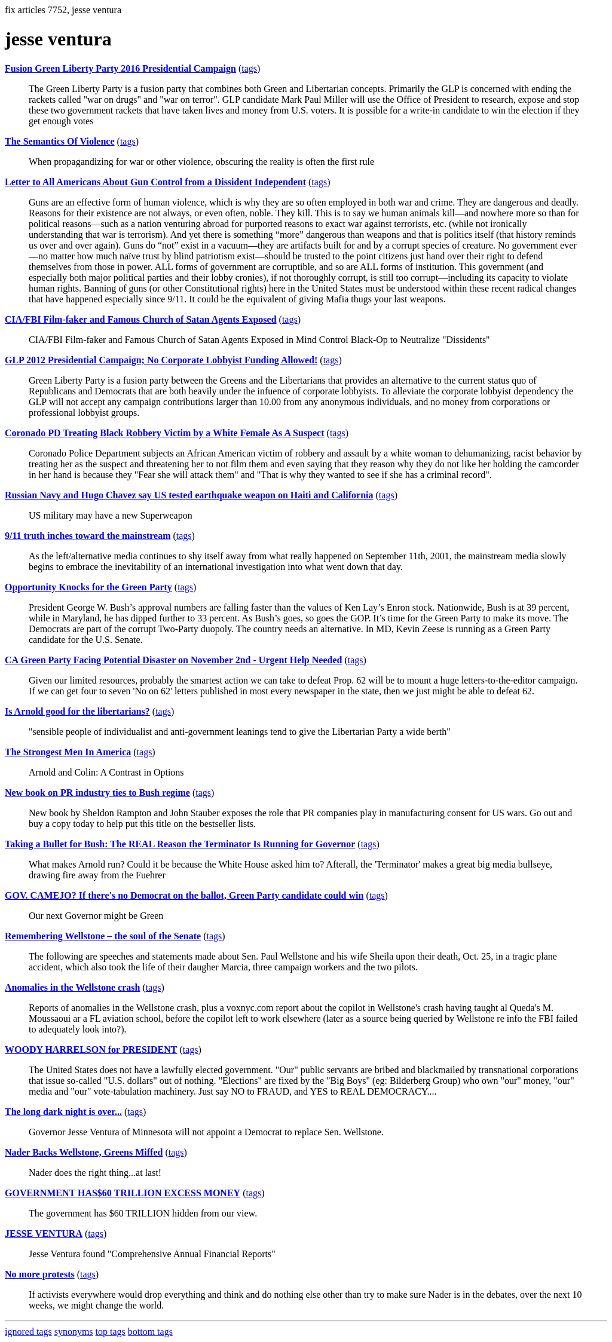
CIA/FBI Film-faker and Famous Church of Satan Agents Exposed (141, 319)
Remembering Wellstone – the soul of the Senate (103, 936)
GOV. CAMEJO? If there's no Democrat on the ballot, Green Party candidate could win (184, 895)
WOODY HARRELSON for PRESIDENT (91, 1049)
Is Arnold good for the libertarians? (77, 711)
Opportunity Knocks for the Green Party (88, 587)
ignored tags (28, 1331)
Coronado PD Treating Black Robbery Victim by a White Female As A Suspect (165, 433)
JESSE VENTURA (43, 1233)
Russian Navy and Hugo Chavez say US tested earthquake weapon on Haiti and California (189, 495)
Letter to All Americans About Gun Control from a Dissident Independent (155, 182)
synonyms (73, 1331)
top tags (111, 1331)
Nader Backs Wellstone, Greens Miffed (84, 1152)
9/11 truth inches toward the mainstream (87, 536)
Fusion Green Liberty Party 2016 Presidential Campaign (120, 68)
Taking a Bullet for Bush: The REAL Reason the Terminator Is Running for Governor (180, 844)
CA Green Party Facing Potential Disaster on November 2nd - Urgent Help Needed (173, 660)
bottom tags (150, 1331)
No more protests (40, 1274)
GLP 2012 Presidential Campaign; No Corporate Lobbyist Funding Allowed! (161, 360)
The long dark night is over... (63, 1112)
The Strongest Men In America (68, 752)
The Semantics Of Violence (60, 141)
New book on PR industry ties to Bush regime (97, 793)
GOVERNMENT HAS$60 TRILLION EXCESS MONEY (122, 1193)
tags (249, 68)
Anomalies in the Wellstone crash (72, 987)
